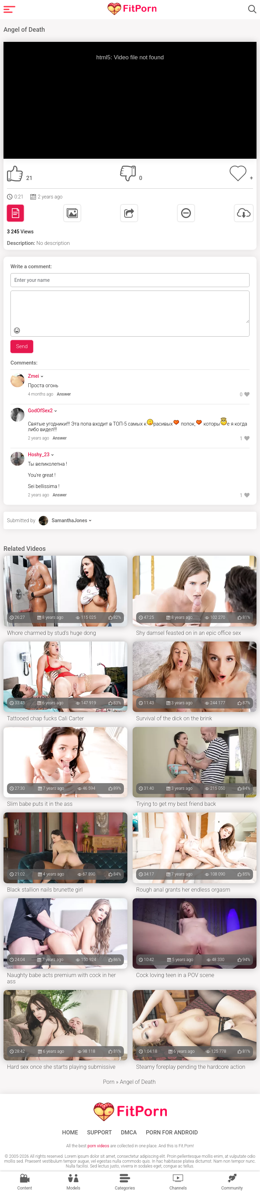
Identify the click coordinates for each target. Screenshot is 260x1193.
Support (99, 1133)
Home (70, 1133)
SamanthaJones (69, 520)
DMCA (129, 1133)
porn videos (98, 1145)
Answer (64, 394)
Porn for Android (172, 1133)
